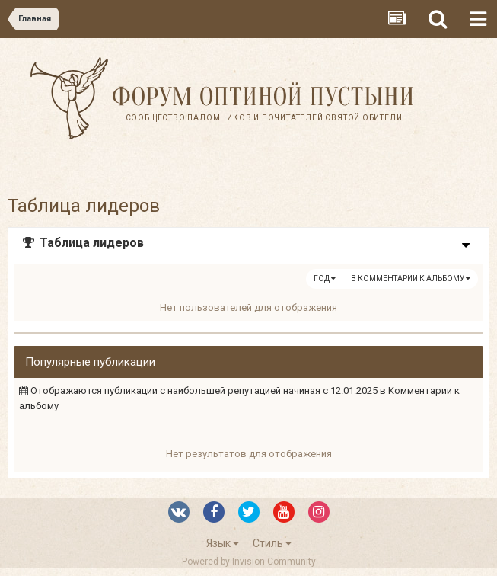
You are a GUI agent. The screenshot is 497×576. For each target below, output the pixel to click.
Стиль (272, 543)
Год (325, 278)
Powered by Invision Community (249, 561)
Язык (222, 543)
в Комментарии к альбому (410, 278)
